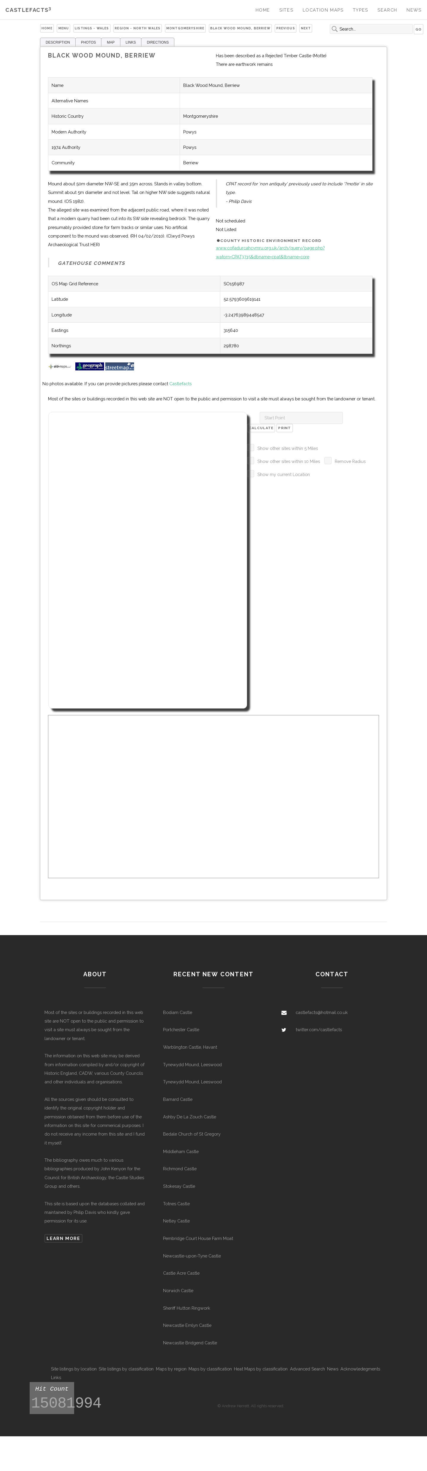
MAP (110, 42)
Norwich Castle (178, 1290)
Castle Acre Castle (181, 1273)
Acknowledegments (360, 1368)
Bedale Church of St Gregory (192, 1133)
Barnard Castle (177, 1099)
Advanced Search (307, 1368)
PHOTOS (88, 42)
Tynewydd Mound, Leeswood (192, 1064)
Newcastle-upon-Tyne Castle (192, 1255)
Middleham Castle (181, 1151)
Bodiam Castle (177, 1012)
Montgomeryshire (185, 28)
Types (360, 9)
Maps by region (171, 1368)
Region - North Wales (137, 28)
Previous (285, 28)
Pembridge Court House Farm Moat (198, 1238)
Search (387, 9)
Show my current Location (283, 474)
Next (306, 28)
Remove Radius (350, 461)
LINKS (131, 42)
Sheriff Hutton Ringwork (186, 1308)
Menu (63, 28)
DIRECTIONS (158, 42)
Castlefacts (28, 10)
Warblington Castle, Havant (190, 1047)
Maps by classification (210, 1368)
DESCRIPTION (58, 42)
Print (284, 428)
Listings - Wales (92, 28)
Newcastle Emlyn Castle (187, 1325)
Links (56, 1377)
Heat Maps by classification (261, 1368)
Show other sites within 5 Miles (287, 448)
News (414, 9)
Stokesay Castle (179, 1186)
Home (263, 9)
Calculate (261, 428)
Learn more (63, 1238)
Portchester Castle (181, 1029)
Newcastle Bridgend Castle (190, 1342)
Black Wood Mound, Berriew (240, 28)
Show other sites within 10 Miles (288, 461)
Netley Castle (176, 1220)
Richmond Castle (180, 1168)
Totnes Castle (176, 1203)
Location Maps (323, 9)
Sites (286, 9)
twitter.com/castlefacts (319, 1029)
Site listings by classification (126, 1368)
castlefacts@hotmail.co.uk (322, 1012)
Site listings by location (74, 1368)
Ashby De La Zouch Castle (189, 1116)
